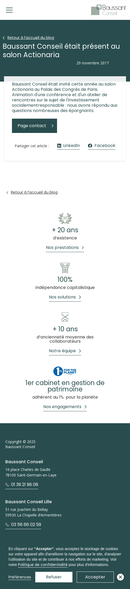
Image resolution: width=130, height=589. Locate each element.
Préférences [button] (19, 577)
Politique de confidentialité (43, 564)
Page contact (32, 126)
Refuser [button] (54, 577)
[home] (108, 10)
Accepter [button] (95, 577)
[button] (9, 10)
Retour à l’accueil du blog (30, 37)
